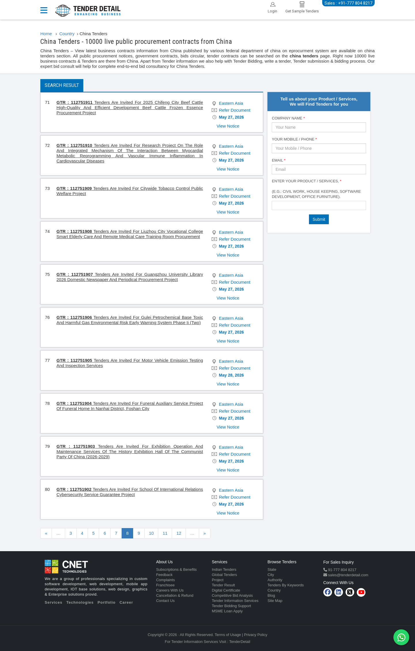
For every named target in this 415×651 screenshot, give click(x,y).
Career (126, 602)
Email (278, 160)
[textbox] (275, 205)
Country (274, 590)
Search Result (62, 85)
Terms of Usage (228, 635)
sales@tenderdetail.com (347, 575)
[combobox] (319, 205)
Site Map (274, 600)
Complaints (165, 580)
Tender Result (223, 585)
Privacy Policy (255, 635)
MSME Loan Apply (227, 611)
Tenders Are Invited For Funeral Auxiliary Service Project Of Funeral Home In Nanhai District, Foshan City (129, 406)
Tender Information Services (235, 600)
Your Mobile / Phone (294, 139)
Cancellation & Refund (174, 595)
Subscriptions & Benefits (176, 569)
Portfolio (107, 602)
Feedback (164, 575)
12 (178, 533)
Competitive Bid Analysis (232, 595)
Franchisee (165, 585)
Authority (274, 580)
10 (151, 533)
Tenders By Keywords (285, 585)
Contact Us (165, 600)
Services (54, 602)
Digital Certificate (226, 590)
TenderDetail (239, 641)
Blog (271, 595)
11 (165, 533)
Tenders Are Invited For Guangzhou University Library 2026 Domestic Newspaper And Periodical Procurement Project (129, 277)
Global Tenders (224, 575)
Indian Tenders (224, 569)
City (270, 575)
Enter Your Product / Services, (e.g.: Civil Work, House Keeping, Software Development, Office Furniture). (316, 189)
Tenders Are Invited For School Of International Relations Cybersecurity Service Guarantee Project (129, 492)
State (271, 569)
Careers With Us (170, 590)
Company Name (288, 118)
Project (217, 580)
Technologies (80, 602)
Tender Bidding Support (231, 606)
